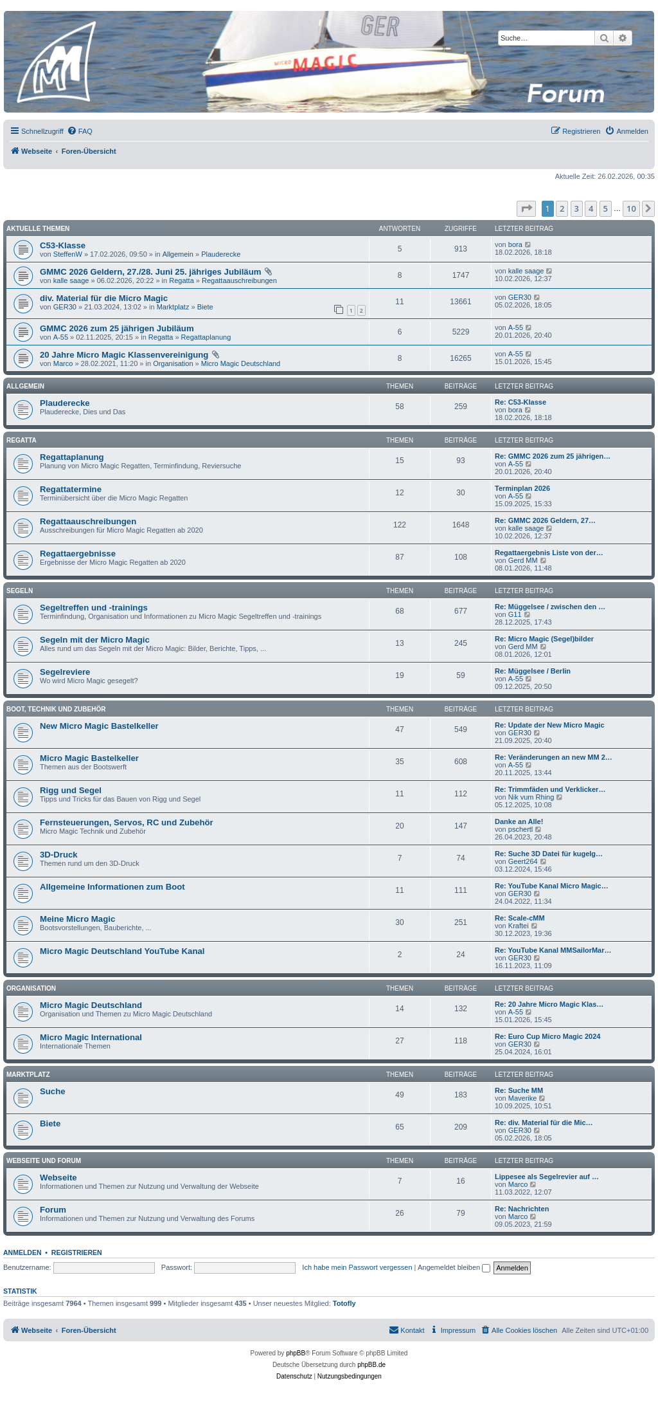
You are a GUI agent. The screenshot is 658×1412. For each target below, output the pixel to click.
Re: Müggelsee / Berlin (533, 671)
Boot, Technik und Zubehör (55, 709)
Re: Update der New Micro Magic (550, 725)
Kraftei (518, 926)
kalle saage (71, 280)
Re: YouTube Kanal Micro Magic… (552, 886)
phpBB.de (371, 1364)
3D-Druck (59, 854)
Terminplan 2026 (522, 488)
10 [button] (631, 208)
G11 (515, 614)
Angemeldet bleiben (454, 1267)
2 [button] (562, 208)
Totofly (344, 1303)
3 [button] (576, 208)
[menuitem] (80, 131)
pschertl (520, 829)
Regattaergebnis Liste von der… (549, 552)
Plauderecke (220, 254)
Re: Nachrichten (522, 1209)
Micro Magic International (91, 1037)
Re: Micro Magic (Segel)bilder (544, 639)
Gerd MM (523, 560)
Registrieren (76, 1252)
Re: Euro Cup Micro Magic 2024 (547, 1036)
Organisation (173, 363)
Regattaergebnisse (78, 553)
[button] (526, 208)
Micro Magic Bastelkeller (89, 758)
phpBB (295, 1353)
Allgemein (178, 254)
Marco (63, 363)
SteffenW (67, 254)
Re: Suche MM (519, 1090)
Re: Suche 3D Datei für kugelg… (549, 853)
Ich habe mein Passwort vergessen (357, 1267)
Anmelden (22, 1252)
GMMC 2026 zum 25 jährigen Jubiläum (117, 328)
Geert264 (523, 861)
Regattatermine (71, 489)
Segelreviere (65, 672)
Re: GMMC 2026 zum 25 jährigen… (552, 456)
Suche (53, 1091)
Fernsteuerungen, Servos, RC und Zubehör (126, 822)
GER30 (64, 307)
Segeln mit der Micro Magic (95, 640)
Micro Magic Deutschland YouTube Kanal (122, 951)
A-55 (60, 337)
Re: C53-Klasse (520, 402)
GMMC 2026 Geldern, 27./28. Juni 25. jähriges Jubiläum (150, 272)
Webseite (58, 1177)
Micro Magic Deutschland (241, 363)
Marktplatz (173, 307)
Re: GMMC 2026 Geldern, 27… (545, 520)
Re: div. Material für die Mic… (544, 1122)
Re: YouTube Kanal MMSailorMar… (553, 950)
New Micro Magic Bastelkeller (99, 726)
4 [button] (591, 208)
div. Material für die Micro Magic (104, 298)
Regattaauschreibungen (239, 280)
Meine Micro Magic (77, 919)
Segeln (19, 590)
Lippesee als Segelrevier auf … (547, 1176)
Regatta (181, 280)
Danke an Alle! (519, 821)
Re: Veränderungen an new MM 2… (553, 757)
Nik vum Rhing (531, 797)
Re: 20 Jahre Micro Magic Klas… (549, 1004)
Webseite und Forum (43, 1160)
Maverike (522, 1098)
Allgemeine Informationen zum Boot (112, 887)
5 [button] (605, 208)
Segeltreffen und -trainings (94, 607)
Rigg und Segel (71, 790)
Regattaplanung (206, 337)
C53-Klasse (62, 245)
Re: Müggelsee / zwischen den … (550, 606)
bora (515, 244)
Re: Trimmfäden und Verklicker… (550, 789)
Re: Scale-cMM (520, 918)
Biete (205, 307)
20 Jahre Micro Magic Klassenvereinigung (124, 355)
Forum (53, 1210)
